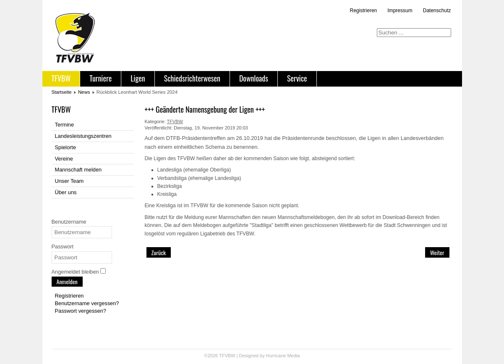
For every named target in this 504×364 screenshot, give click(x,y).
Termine (64, 124)
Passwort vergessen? (80, 311)
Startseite (62, 92)
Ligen (138, 78)
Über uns (66, 192)
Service (297, 78)
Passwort (63, 246)
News (84, 92)
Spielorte (65, 147)
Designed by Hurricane (263, 355)
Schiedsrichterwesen (192, 78)
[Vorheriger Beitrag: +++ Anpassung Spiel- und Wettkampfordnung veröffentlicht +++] (158, 252)
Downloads (253, 78)
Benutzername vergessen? (87, 303)
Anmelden (67, 281)
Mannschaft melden (78, 169)
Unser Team (69, 181)
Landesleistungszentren (83, 136)
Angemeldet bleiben (75, 272)
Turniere (100, 78)
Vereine (64, 159)
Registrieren (363, 10)
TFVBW (61, 78)
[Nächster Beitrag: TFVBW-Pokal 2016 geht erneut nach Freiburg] (437, 252)
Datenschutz (437, 10)
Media (293, 355)
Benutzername (69, 222)
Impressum (399, 10)
